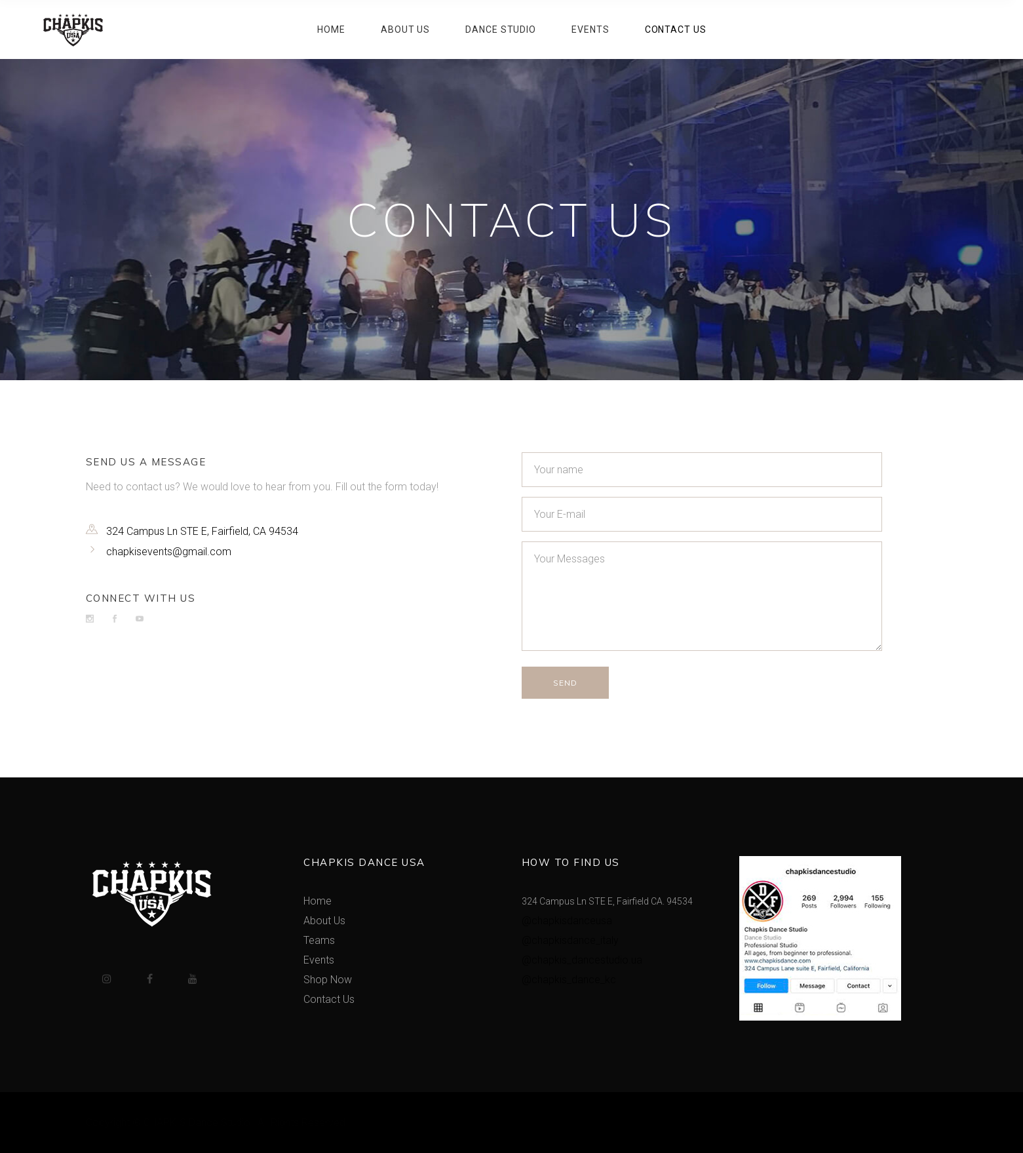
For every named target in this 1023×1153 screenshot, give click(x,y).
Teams (319, 940)
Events (318, 960)
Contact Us (329, 999)
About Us (324, 920)
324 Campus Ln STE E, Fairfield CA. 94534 (607, 901)
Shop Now (327, 979)
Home (317, 901)
